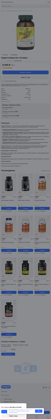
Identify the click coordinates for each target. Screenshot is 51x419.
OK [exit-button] (38, 411)
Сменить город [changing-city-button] (13, 416)
